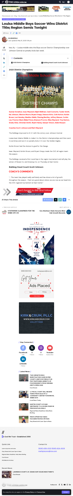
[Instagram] (41, 351)
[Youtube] (50, 351)
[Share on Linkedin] (4, 64)
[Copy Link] (13, 33)
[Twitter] (32, 351)
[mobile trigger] (3, 2)
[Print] (16, 33)
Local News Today (35, 402)
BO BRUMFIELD (13, 38)
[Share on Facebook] (10, 33)
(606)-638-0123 (44, 450)
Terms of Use (42, 492)
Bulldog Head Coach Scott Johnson (56, 63)
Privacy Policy (30, 492)
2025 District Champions (22, 63)
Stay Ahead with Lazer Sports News (14, 19)
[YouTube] (64, 487)
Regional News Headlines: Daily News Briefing (41, 414)
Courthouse (33, 389)
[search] (59, 2)
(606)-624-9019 (58, 450)
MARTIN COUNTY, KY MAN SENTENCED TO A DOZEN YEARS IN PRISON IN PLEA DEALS (42, 408)
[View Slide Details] (18, 9)
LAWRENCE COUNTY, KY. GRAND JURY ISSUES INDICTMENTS (33, 474)
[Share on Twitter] (4, 59)
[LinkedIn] (23, 363)
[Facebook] (23, 351)
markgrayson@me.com (47, 453)
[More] (19, 33)
